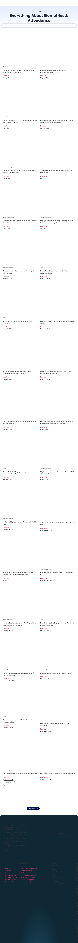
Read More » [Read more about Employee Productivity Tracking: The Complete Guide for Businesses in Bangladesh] (44, 226)
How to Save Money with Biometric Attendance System (57, 773)
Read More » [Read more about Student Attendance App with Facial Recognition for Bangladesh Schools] (6, 679)
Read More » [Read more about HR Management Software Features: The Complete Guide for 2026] (6, 276)
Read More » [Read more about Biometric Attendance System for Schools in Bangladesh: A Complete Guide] (44, 76)
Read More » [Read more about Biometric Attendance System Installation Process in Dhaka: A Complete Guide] (6, 176)
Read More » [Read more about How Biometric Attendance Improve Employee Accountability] (44, 729)
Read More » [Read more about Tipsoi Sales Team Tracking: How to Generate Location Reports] (44, 528)
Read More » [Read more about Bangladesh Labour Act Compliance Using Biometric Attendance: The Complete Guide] (44, 126)
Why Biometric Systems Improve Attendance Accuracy (20, 773)
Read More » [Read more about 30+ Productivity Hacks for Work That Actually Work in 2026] (6, 527)
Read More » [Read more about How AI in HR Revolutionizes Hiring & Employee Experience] (6, 327)
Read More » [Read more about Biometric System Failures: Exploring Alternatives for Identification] (44, 578)
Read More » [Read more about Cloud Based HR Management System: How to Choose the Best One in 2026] (6, 427)
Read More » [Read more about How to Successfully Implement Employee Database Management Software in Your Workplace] (44, 427)
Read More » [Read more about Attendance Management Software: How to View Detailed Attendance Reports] (44, 377)
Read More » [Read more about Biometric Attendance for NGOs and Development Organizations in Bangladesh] (6, 76)
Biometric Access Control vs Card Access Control (55, 673)
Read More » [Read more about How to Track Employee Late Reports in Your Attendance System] (44, 276)
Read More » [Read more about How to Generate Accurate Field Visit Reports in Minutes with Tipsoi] (6, 725)
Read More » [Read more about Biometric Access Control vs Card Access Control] (44, 677)
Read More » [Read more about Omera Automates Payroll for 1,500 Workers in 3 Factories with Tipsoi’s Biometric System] (6, 578)
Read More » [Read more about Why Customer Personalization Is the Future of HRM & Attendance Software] (44, 477)
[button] (9, 782)
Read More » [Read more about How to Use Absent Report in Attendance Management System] (44, 327)
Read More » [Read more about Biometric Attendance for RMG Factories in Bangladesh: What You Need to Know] (6, 126)
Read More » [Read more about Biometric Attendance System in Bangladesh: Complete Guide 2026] (6, 226)
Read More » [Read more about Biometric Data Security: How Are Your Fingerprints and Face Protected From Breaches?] (6, 628)
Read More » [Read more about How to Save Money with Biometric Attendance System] (44, 777)
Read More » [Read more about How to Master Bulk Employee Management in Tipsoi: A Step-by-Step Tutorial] (6, 477)
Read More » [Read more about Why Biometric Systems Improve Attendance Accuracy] (6, 777)
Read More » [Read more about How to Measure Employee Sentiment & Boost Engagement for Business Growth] (6, 377)
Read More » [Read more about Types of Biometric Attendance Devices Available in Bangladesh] (44, 176)
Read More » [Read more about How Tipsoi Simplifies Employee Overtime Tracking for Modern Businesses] (44, 628)
